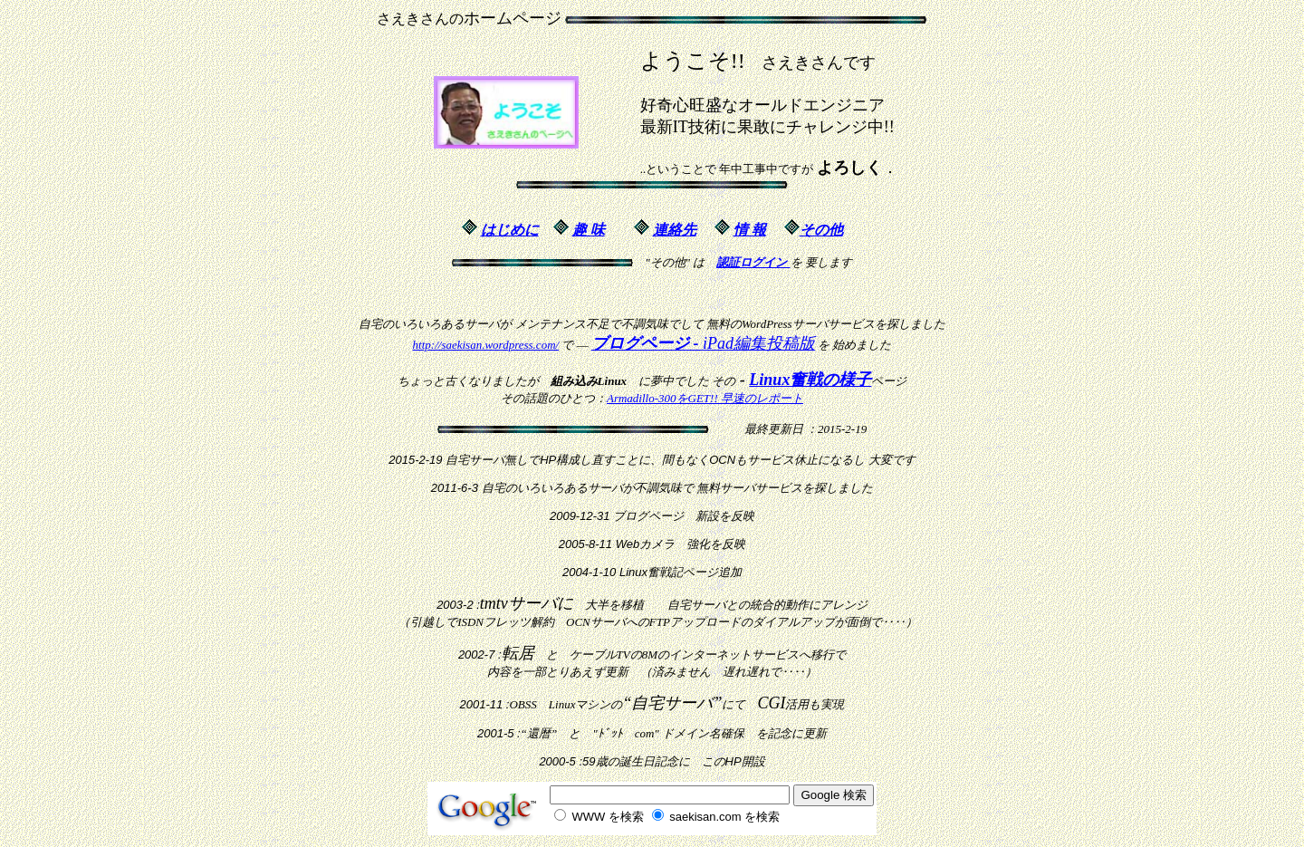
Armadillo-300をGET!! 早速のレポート (705, 398)
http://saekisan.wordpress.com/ (486, 344)
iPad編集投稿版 (703, 343)
